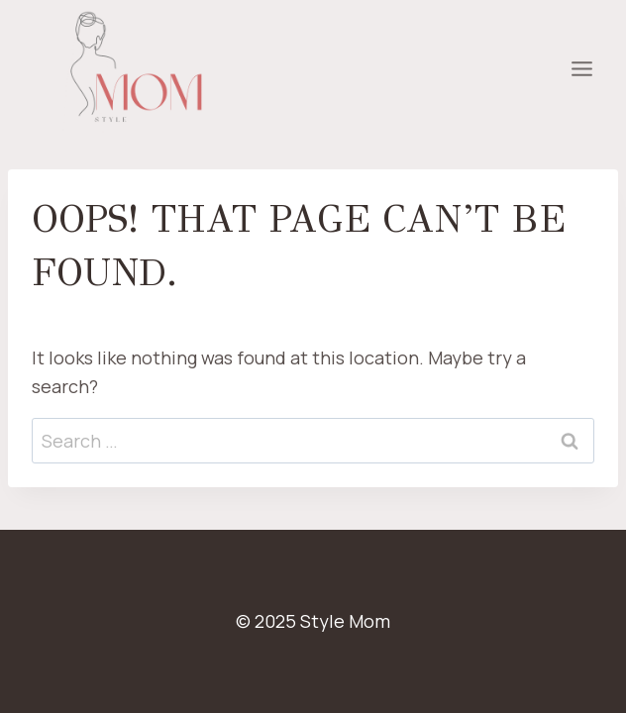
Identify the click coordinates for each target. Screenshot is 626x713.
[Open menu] (581, 69)
